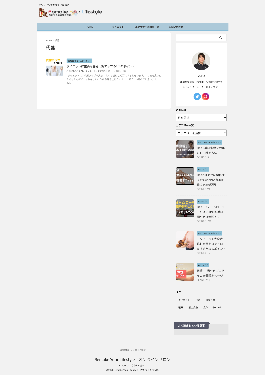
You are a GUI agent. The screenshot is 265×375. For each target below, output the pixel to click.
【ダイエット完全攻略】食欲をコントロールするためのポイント (211, 244)
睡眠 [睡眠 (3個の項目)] (180, 307)
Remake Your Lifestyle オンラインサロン (132, 359)
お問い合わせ (176, 26)
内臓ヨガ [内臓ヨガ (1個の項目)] (210, 300)
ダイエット (118, 26)
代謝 (124, 70)
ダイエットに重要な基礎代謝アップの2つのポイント (101, 66)
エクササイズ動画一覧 (147, 26)
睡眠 (118, 70)
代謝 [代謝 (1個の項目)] (198, 300)
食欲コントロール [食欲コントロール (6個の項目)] (212, 307)
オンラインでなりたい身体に (132, 365)
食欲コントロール (106, 70)
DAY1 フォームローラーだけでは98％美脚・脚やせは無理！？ (211, 212)
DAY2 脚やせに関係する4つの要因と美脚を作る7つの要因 (211, 180)
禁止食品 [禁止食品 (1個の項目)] (193, 307)
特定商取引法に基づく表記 (133, 350)
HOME (89, 26)
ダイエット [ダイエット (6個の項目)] (184, 300)
